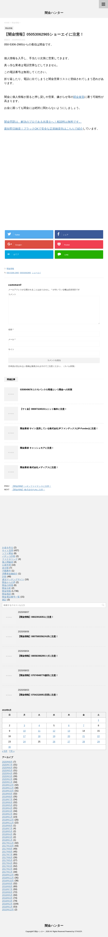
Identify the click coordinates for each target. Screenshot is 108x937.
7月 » (12, 751)
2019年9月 (7, 794)
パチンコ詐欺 (8, 556)
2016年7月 (7, 889)
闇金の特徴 (7, 585)
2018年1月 (7, 840)
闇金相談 (6, 594)
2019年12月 (8, 785)
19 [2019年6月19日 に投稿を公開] (54, 736)
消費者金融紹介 (10, 573)
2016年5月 (7, 895)
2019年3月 (7, 811)
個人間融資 (7, 562)
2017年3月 (7, 866)
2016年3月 (7, 901)
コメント (12, 294)
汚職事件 (6, 571)
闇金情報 (10, 269)
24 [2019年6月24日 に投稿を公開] (24, 742)
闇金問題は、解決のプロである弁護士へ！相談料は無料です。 (43, 121)
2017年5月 (7, 860)
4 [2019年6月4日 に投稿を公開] (39, 725)
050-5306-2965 (13, 273)
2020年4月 (7, 773)
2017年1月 (7, 872)
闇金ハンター (54, 13)
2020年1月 (7, 782)
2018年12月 (8, 820)
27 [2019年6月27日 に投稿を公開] (69, 742)
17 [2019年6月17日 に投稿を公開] (24, 736)
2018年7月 (7, 828)
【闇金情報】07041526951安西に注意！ (38, 695)
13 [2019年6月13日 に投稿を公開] (69, 731)
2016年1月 (7, 907)
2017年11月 (8, 843)
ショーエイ (36, 273)
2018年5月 (7, 831)
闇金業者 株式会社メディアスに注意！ (39, 467)
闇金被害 (78, 96)
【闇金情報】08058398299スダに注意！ (38, 656)
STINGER (78, 931)
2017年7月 (7, 854)
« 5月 (4, 751)
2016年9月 (7, 883)
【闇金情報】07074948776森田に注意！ (38, 675)
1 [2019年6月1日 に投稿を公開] (98, 720)
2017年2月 (7, 869)
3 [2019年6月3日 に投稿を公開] (24, 725)
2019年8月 (7, 796)
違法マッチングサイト (13, 579)
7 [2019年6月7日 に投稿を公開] (83, 725)
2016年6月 (7, 892)
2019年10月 (8, 791)
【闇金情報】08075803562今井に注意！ (38, 636)
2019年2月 (7, 814)
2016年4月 (7, 898)
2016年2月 (7, 904)
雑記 (4, 600)
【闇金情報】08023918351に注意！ (36, 617)
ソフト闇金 (7, 553)
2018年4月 (7, 834)
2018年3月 (7, 837)
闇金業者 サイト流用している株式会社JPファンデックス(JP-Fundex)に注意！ (59, 428)
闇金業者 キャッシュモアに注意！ (37, 448)
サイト (11, 349)
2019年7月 (7, 799)
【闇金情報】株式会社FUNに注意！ (28, 489)
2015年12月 (8, 909)
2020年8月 (7, 762)
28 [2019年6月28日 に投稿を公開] (83, 742)
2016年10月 (8, 880)
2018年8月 (7, 825)
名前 (10, 329)
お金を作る (7, 547)
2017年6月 (7, 857)
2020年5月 (7, 770)
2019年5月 (7, 805)
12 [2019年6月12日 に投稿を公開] (54, 731)
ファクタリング (10, 559)
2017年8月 (7, 851)
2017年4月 (7, 863)
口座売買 (6, 565)
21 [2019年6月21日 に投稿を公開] (83, 736)
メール (11, 339)
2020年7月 (7, 765)
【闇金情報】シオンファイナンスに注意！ (31, 486)
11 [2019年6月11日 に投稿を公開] (39, 731)
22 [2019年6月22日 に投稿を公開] (98, 736)
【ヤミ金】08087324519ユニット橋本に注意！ (43, 409)
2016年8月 (7, 886)
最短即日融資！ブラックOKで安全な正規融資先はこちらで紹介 (43, 128)
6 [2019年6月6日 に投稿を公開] (68, 725)
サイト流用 (7, 550)
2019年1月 (7, 817)
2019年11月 (8, 788)
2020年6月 (7, 767)
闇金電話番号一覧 (11, 597)
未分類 (5, 568)
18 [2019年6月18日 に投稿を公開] (39, 736)
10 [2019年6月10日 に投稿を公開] (24, 731)
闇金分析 (6, 588)
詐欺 (4, 576)
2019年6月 (7, 802)
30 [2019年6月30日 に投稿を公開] (9, 747)
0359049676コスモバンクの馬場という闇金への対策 (46, 389)
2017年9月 (7, 849)
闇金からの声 (8, 582)
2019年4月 (7, 808)
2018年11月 (8, 823)
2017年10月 (8, 846)
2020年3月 (7, 776)
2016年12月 (8, 875)
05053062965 (25, 273)
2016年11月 (8, 878)
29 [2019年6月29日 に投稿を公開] (98, 742)
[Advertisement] (25, 161)
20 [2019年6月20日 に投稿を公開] (69, 736)
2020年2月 (7, 779)
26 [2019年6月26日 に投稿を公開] (54, 742)
